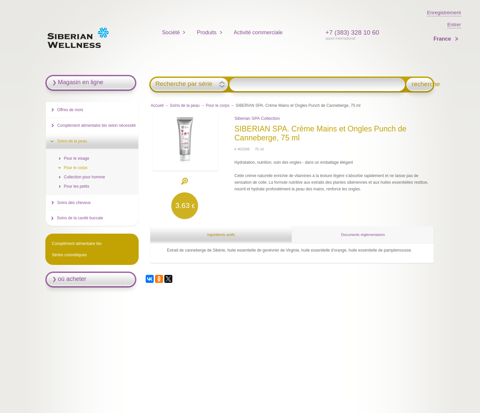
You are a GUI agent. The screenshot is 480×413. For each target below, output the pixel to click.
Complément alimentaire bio (77, 243)
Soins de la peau (184, 105)
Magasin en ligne (80, 82)
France (442, 39)
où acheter (72, 279)
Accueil (157, 105)
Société (171, 32)
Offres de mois (70, 109)
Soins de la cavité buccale (80, 218)
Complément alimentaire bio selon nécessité (96, 125)
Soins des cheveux (74, 202)
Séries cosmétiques (69, 255)
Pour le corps (217, 105)
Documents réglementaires (363, 235)
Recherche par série (183, 84)
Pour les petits (76, 186)
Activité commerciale (258, 32)
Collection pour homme (84, 177)
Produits (207, 32)
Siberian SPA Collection (257, 118)
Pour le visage (76, 158)
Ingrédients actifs (221, 235)
